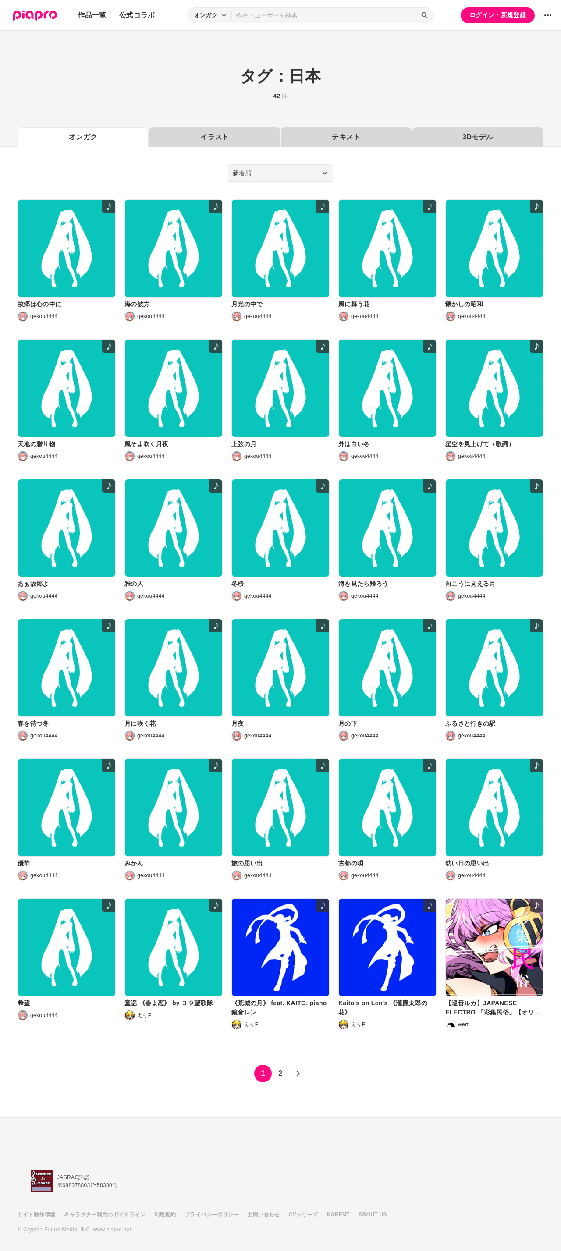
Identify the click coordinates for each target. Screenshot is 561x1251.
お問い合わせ (264, 1215)
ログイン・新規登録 (497, 14)
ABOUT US (373, 1215)
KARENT (338, 1215)
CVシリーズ (303, 1215)
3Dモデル (477, 137)
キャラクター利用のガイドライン (104, 1215)
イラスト (214, 137)
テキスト (346, 137)
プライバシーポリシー (212, 1215)
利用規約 (165, 1215)
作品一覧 (92, 15)
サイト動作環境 (36, 1215)
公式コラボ (137, 15)
